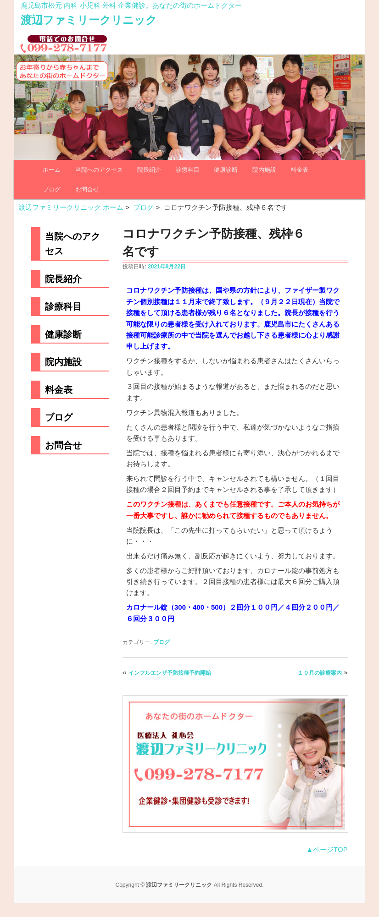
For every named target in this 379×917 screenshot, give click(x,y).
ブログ (52, 189)
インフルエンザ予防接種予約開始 (169, 673)
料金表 (299, 169)
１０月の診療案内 (320, 673)
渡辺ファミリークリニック (89, 20)
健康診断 (226, 169)
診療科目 (188, 169)
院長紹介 (149, 169)
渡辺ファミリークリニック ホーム (70, 207)
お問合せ (87, 189)
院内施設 (264, 169)
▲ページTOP (326, 849)
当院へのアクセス (99, 169)
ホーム (52, 169)
